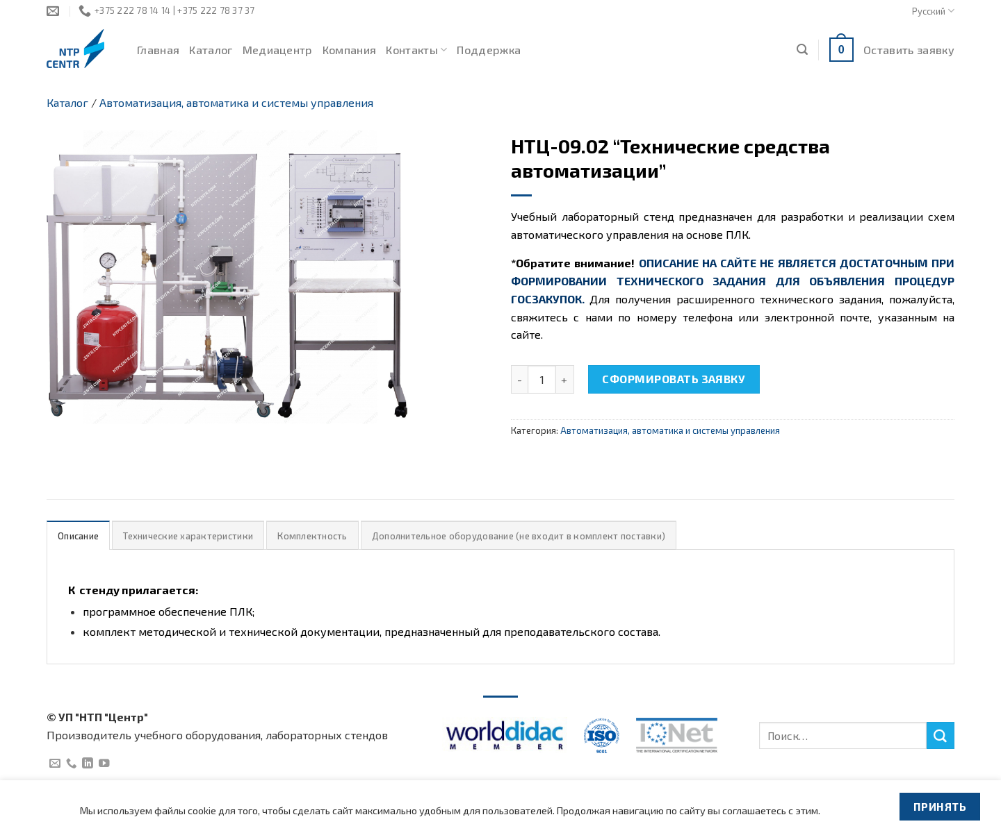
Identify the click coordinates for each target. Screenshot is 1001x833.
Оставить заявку (908, 49)
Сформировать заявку (673, 378)
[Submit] (940, 736)
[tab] (78, 535)
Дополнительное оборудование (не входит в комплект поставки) (518, 535)
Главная (158, 49)
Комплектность (312, 535)
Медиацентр (278, 49)
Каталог (210, 49)
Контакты (416, 50)
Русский (933, 10)
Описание (78, 535)
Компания (350, 49)
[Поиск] (802, 49)
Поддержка (489, 49)
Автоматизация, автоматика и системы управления (236, 102)
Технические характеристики (188, 535)
